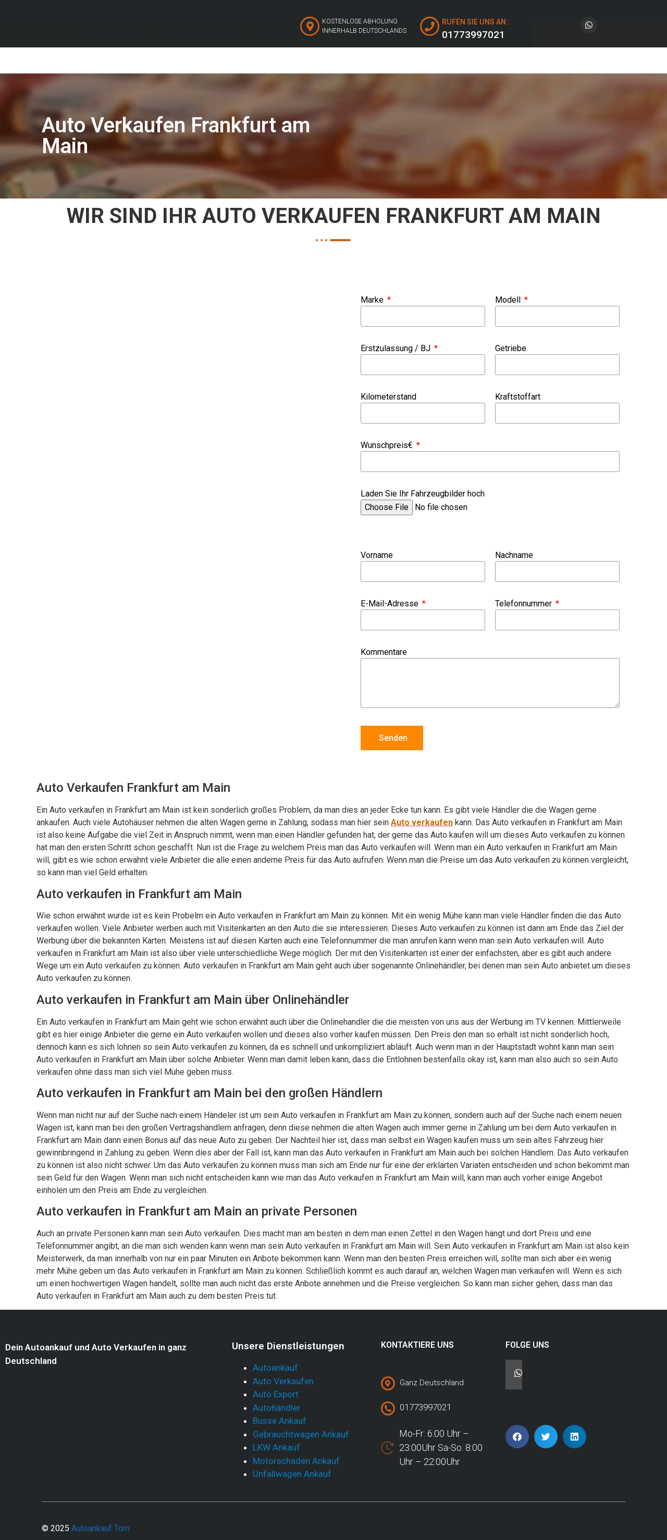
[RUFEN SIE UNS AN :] (429, 26)
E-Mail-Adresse (391, 604)
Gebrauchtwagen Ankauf (301, 1434)
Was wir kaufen (201, 59)
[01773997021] (388, 1408)
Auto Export (276, 1394)
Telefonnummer (524, 604)
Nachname (514, 555)
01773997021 (425, 1407)
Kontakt (434, 59)
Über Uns (371, 59)
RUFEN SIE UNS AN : (476, 22)
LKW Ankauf (276, 1447)
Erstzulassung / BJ (397, 348)
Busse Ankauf (279, 1420)
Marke (373, 300)
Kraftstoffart (517, 397)
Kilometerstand (388, 397)
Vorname (377, 555)
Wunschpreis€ (388, 445)
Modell (509, 300)
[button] (517, 1436)
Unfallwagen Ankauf (292, 1474)
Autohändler (277, 1407)
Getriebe (510, 348)
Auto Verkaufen (292, 59)
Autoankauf (275, 1367)
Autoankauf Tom (108, 59)
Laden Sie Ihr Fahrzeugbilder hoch (423, 494)
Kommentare (384, 652)
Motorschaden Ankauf (296, 1461)
